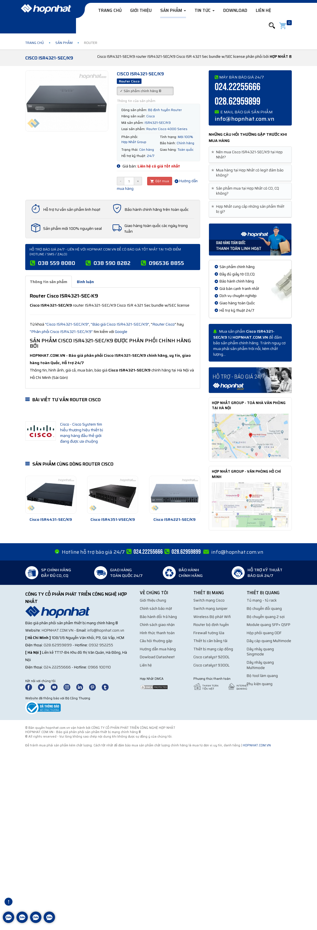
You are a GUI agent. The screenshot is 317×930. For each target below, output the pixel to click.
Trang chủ (110, 10)
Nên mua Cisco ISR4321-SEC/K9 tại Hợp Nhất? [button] (248, 155)
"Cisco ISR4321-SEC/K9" (67, 324)
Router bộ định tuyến (211, 625)
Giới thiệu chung (153, 600)
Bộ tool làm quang (262, 676)
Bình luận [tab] (85, 282)
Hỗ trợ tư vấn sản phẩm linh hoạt (71, 209)
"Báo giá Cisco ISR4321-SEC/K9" (120, 324)
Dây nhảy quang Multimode (260, 665)
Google (121, 331)
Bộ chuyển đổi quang (264, 608)
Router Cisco (163, 324)
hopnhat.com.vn (57, 630)
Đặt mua (159, 181)
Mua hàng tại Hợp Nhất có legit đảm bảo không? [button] (248, 173)
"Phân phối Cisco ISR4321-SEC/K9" (61, 331)
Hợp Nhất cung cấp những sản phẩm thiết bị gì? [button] (248, 209)
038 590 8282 (112, 263)
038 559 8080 (56, 263)
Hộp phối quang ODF (264, 633)
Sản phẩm (173, 10)
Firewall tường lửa (208, 633)
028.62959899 (237, 101)
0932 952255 (101, 645)
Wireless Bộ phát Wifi (212, 617)
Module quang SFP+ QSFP (268, 625)
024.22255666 (237, 87)
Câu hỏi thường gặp (156, 641)
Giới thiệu (141, 10)
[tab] (250, 155)
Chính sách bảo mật (156, 608)
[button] (272, 25)
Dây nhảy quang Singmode (260, 651)
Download (235, 10)
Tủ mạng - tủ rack (262, 600)
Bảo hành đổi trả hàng (158, 617)
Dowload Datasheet (157, 657)
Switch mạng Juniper (210, 608)
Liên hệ (263, 10)
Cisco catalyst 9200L (211, 657)
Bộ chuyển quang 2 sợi (266, 617)
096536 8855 (166, 263)
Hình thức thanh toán (157, 633)
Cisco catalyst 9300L (211, 665)
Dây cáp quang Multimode (269, 641)
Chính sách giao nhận (157, 625)
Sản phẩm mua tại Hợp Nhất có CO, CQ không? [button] (246, 191)
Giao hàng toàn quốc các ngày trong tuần (156, 228)
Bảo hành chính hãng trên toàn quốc (156, 209)
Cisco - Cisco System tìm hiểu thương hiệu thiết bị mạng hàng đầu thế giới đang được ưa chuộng (81, 432)
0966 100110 (99, 667)
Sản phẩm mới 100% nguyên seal (72, 228)
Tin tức (205, 10)
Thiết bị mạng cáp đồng (213, 649)
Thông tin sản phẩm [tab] (48, 282)
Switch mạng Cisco (209, 600)
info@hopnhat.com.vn (244, 118)
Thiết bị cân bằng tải (210, 641)
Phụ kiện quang (259, 684)
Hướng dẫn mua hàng (158, 649)
